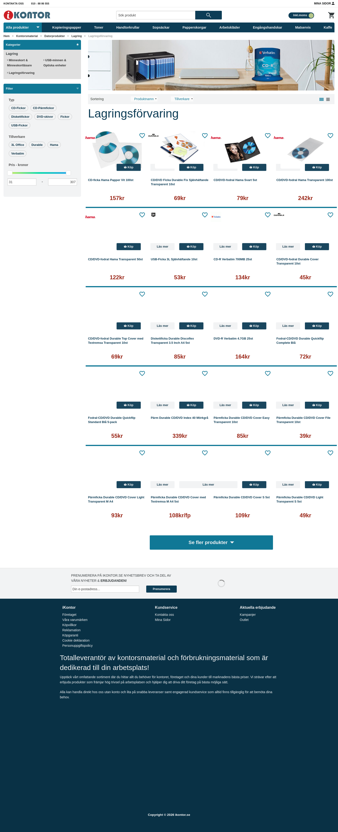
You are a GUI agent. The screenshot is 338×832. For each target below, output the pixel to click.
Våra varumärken (74, 620)
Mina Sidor (324, 3)
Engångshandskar (267, 27)
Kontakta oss (14, 3)
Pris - (18, 165)
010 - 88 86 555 (40, 3)
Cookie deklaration (75, 640)
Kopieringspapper (66, 27)
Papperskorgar (195, 27)
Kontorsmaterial (27, 36)
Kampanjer (248, 614)
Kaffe (328, 27)
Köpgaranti (70, 635)
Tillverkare (17, 137)
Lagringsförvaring (100, 36)
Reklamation (71, 630)
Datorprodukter (54, 36)
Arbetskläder (229, 27)
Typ (11, 100)
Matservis (303, 27)
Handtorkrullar (127, 27)
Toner (98, 27)
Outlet (244, 620)
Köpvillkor (69, 625)
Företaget (69, 614)
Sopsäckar (161, 27)
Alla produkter (22, 27)
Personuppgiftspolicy (77, 645)
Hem (7, 36)
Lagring (76, 36)
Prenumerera (161, 589)
